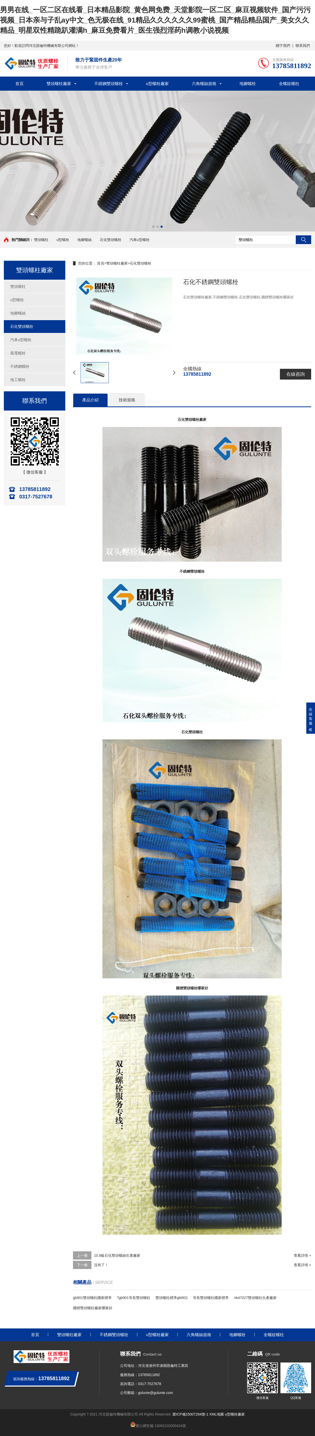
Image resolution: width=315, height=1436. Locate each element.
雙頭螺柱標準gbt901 (171, 1298)
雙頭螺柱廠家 (59, 83)
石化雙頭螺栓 (110, 240)
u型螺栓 (63, 240)
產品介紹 (90, 400)
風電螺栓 (18, 353)
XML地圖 (216, 1414)
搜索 (303, 239)
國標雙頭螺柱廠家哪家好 (92, 1308)
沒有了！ (101, 1265)
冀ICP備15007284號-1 (190, 1414)
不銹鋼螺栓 (19, 366)
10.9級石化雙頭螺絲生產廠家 (117, 1255)
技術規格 (127, 400)
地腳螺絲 (84, 240)
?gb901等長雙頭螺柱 (133, 1298)
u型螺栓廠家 (157, 83)
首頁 (19, 83)
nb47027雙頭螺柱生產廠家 (255, 1298)
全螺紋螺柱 (289, 83)
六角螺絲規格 (204, 83)
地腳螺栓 (247, 83)
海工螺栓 (18, 380)
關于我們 (283, 46)
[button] (153, 227)
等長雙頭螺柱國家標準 (211, 1298)
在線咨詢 (295, 374)
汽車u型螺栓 (140, 240)
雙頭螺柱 (41, 240)
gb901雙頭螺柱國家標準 (92, 1298)
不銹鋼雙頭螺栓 (108, 83)
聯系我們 (303, 46)
